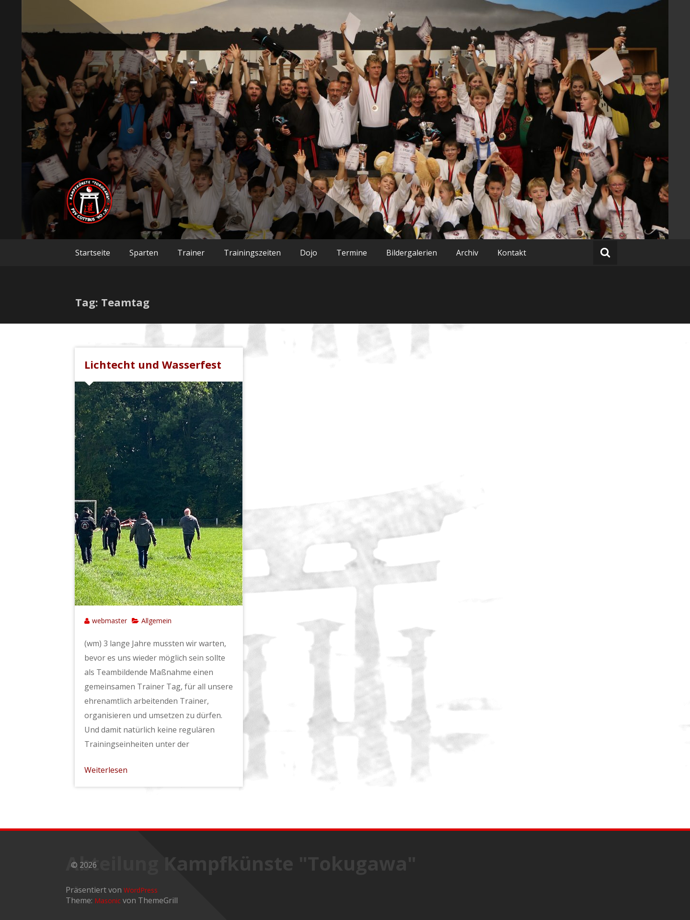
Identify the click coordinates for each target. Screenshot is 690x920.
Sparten (143, 252)
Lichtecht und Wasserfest (152, 364)
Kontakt (511, 252)
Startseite (92, 252)
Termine (351, 252)
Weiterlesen (105, 770)
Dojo (308, 252)
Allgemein (156, 620)
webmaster (109, 620)
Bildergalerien (411, 252)
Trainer (191, 252)
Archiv (467, 252)
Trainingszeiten (252, 252)
